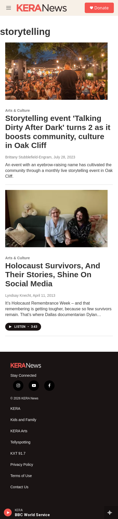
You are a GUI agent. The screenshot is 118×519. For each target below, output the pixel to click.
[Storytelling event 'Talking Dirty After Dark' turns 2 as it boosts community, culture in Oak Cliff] (56, 71)
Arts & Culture (17, 110)
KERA (15, 409)
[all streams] (111, 512)
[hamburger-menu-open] (8, 8)
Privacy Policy (21, 465)
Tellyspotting (20, 442)
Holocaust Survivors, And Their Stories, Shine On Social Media (52, 274)
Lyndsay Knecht (18, 295)
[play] (8, 512)
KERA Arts (18, 431)
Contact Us (19, 487)
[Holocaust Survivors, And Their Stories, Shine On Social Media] (56, 218)
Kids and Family (23, 420)
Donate (101, 7)
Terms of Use (21, 476)
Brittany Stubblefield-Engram (28, 157)
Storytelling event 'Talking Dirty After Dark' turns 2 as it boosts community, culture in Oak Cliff (57, 132)
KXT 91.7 (17, 453)
